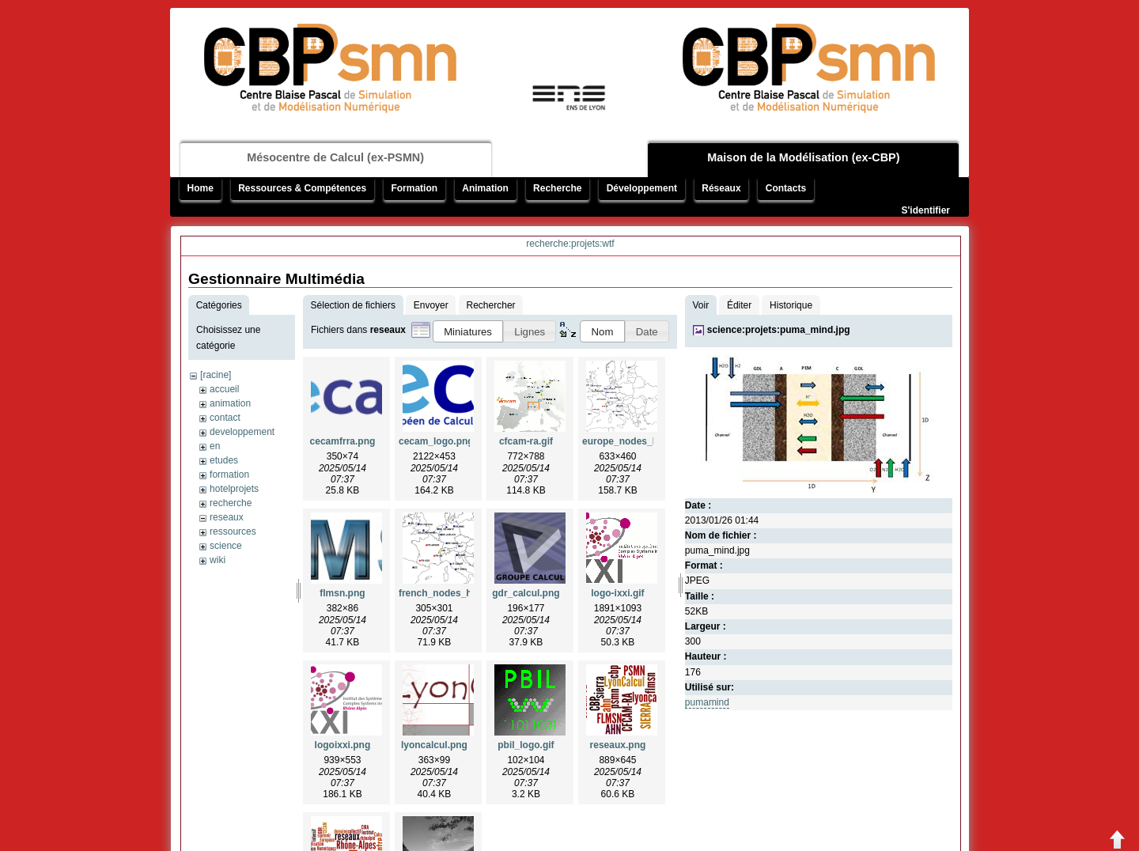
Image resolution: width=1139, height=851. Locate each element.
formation (229, 474)
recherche (231, 503)
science (226, 545)
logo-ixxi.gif (617, 593)
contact (225, 417)
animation (230, 403)
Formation (414, 188)
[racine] (215, 374)
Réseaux (721, 188)
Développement (642, 188)
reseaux (227, 517)
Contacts (786, 188)
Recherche (557, 188)
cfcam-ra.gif (526, 441)
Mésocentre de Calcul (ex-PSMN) (335, 157)
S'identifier (925, 210)
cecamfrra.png (343, 441)
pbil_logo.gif (526, 745)
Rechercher (491, 305)
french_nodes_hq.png (448, 593)
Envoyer (431, 305)
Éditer (739, 305)
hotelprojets (234, 488)
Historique (791, 305)
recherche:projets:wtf (570, 243)
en (215, 446)
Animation (485, 188)
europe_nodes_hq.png (633, 441)
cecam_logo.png (436, 441)
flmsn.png (342, 593)
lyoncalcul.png (434, 745)
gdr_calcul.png (525, 593)
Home (200, 188)
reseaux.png (618, 745)
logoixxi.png (343, 745)
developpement (242, 431)
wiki (217, 559)
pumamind (707, 702)
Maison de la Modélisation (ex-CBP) (803, 157)
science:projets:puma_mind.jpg (778, 329)
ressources (233, 531)
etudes (224, 460)
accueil (224, 389)
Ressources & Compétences (302, 188)
